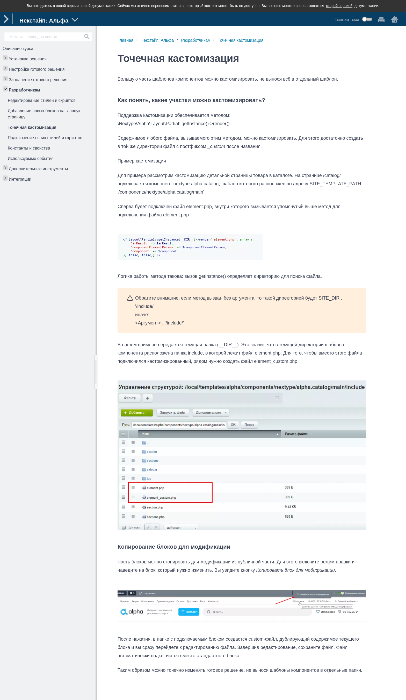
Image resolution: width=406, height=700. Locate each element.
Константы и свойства (29, 148)
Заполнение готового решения (38, 79)
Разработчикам (24, 90)
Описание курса (18, 48)
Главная (125, 40)
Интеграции (20, 179)
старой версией (339, 6)
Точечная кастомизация (32, 127)
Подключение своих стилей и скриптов (45, 138)
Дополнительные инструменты (38, 169)
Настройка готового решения (36, 69)
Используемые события (31, 158)
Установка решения (28, 59)
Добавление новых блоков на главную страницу (44, 114)
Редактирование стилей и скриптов (42, 100)
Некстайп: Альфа (157, 40)
